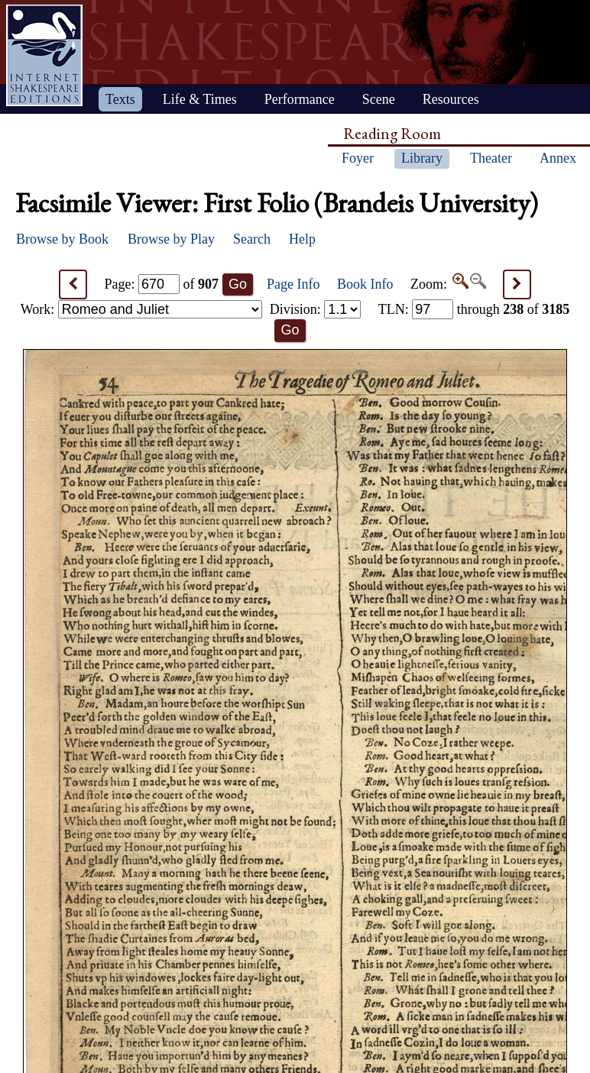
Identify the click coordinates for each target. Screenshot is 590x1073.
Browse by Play (171, 239)
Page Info (293, 284)
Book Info (365, 284)
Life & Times (200, 99)
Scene (378, 99)
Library (422, 158)
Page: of (162, 284)
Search (252, 239)
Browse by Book (62, 239)
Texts (120, 99)
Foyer (358, 158)
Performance (299, 99)
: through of (474, 309)
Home (44, 55)
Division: (315, 309)
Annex (558, 158)
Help (302, 239)
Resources (451, 99)
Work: (141, 309)
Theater (491, 158)
